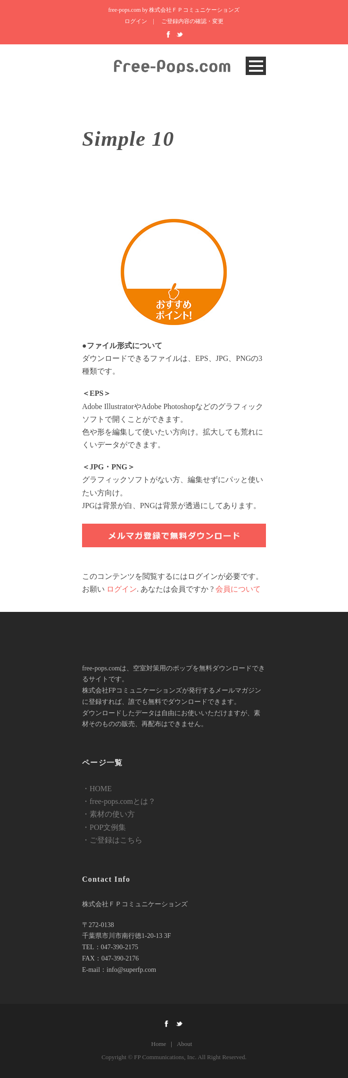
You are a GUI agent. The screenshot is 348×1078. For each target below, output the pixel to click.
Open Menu (256, 66)
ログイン (135, 21)
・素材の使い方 (108, 814)
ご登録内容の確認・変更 (192, 21)
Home (158, 1043)
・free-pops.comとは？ (119, 801)
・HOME (97, 789)
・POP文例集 (104, 827)
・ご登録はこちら (112, 840)
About (184, 1043)
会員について (238, 589)
